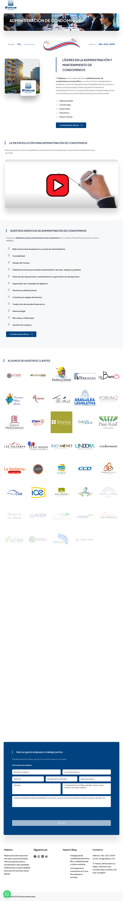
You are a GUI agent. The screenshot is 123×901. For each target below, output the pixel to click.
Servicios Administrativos (50, 17)
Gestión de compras (22, 325)
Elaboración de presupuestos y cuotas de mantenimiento (39, 249)
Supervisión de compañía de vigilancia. (30, 283)
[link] (65, 855)
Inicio (7, 17)
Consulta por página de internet (27, 297)
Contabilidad (19, 256)
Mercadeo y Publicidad (23, 318)
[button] (61, 248)
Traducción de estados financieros (29, 304)
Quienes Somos (17, 17)
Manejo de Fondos (21, 263)
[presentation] (30, 813)
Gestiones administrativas (25, 290)
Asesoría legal (19, 311)
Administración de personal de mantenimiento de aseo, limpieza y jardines (47, 270)
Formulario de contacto (22, 765)
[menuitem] (13, 24)
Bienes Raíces (30, 23)
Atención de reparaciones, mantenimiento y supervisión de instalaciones (46, 276)
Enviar (61, 823)
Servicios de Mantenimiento (74, 17)
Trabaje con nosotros (106, 23)
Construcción (94, 17)
